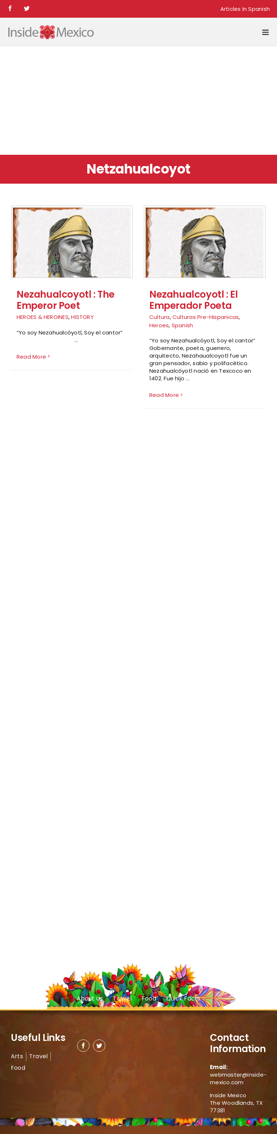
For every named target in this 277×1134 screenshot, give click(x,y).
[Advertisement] (138, 100)
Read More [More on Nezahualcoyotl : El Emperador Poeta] (164, 395)
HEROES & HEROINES (43, 317)
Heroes (159, 325)
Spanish (182, 325)
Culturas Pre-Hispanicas (205, 317)
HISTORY (82, 317)
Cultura (159, 317)
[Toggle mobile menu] (266, 32)
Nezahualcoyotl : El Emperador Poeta (193, 300)
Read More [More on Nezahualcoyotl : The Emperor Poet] (31, 395)
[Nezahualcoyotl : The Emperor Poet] (72, 247)
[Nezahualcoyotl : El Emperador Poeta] (204, 247)
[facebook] (83, 1045)
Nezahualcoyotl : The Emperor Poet (65, 300)
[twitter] (99, 1045)
